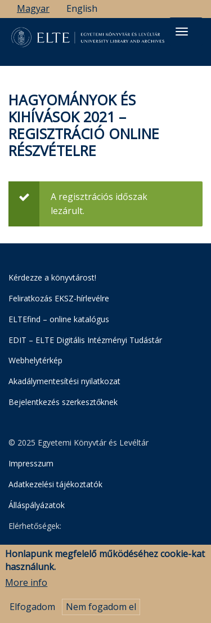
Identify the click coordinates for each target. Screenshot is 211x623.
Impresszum (30, 463)
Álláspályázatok (36, 505)
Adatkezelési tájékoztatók (55, 484)
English (81, 8)
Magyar (33, 8)
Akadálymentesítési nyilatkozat (64, 381)
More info (26, 584)
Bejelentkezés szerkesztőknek (63, 402)
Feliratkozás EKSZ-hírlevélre (58, 298)
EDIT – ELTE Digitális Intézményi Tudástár (85, 340)
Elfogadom (32, 608)
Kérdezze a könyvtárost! (52, 277)
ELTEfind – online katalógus (58, 319)
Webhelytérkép (35, 360)
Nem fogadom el (101, 608)
